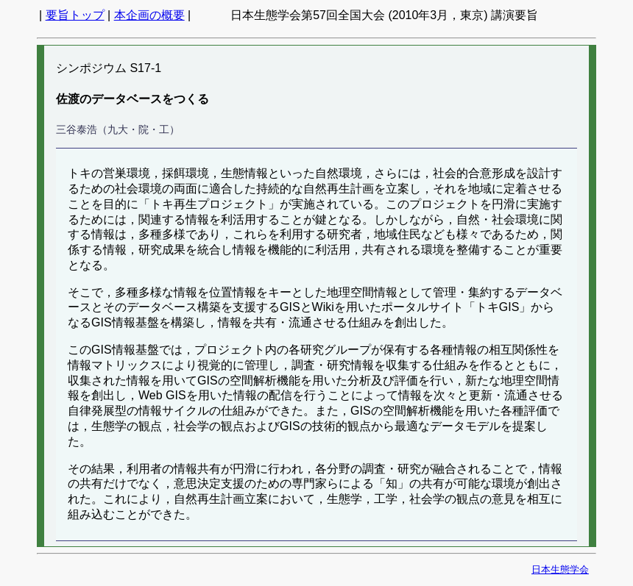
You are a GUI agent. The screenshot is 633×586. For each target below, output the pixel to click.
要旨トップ (75, 15)
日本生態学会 (560, 569)
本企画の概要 (149, 15)
